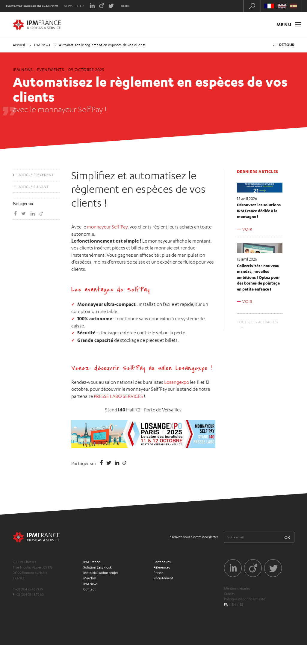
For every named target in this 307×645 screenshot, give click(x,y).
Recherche (252, 6)
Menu (288, 24)
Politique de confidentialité (244, 599)
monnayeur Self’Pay (107, 227)
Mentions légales (237, 588)
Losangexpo (176, 382)
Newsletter (74, 6)
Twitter (111, 5)
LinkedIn (92, 5)
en (234, 604)
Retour (286, 44)
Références (162, 567)
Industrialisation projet (100, 573)
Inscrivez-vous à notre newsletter (193, 537)
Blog (125, 6)
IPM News (42, 45)
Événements (50, 69)
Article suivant (34, 187)
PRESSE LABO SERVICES (118, 396)
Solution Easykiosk (97, 567)
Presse (158, 573)
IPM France (91, 562)
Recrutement (163, 578)
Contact (89, 589)
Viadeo (101, 5)
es (241, 604)
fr (226, 604)
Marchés (89, 578)
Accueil (19, 45)
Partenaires (162, 562)
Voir (247, 229)
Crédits (229, 594)
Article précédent (36, 175)
